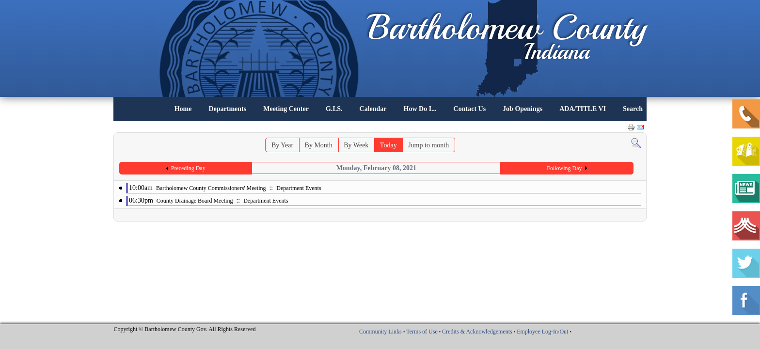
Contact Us (470, 108)
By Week (356, 145)
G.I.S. (334, 108)
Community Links (380, 331)
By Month (318, 145)
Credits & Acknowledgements (477, 331)
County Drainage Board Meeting (195, 200)
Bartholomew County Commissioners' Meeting (211, 188)
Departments (227, 108)
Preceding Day (188, 168)
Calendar (373, 108)
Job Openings (522, 108)
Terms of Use (421, 331)
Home (183, 108)
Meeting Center (286, 108)
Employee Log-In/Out (542, 331)
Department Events (298, 188)
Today (388, 145)
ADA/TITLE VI (582, 108)
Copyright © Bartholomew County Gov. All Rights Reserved (185, 329)
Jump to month (428, 145)
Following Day (564, 168)
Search (633, 108)
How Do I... (420, 108)
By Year (282, 145)
